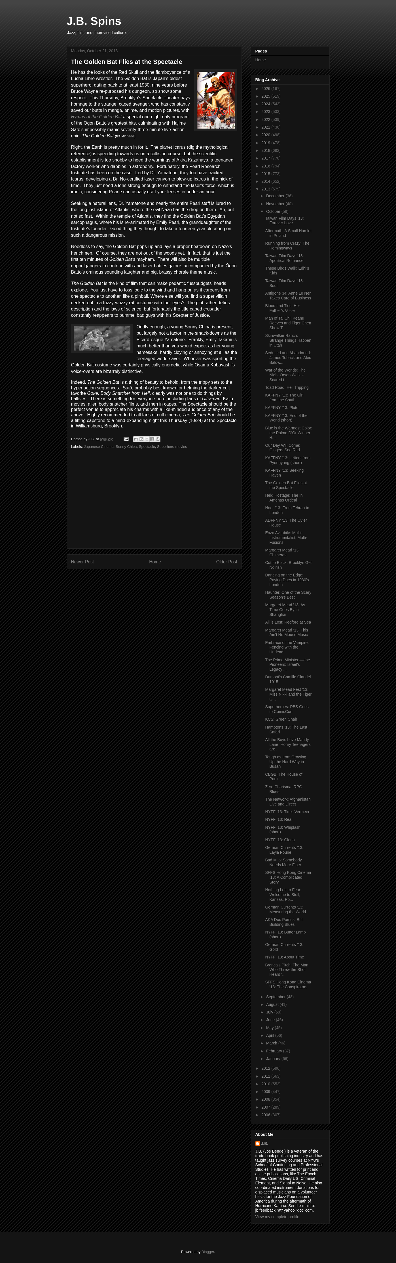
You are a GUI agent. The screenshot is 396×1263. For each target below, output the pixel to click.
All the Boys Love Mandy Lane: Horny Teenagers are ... (287, 744)
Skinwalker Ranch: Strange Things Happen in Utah (288, 340)
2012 (266, 1068)
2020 (266, 135)
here (130, 136)
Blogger (208, 1252)
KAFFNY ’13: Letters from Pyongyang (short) (287, 460)
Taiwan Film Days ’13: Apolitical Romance (284, 258)
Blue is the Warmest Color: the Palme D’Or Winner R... (288, 433)
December (275, 196)
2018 (266, 150)
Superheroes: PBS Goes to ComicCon (286, 709)
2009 (266, 1091)
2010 (266, 1084)
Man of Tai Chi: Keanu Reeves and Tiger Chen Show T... (288, 323)
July (270, 1012)
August (272, 1004)
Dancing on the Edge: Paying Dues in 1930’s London (287, 580)
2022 (266, 119)
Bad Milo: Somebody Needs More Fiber (283, 862)
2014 (266, 181)
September (276, 997)
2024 (266, 104)
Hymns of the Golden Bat (96, 116)
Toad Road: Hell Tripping (286, 387)
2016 (266, 166)
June (271, 1019)
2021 (266, 127)
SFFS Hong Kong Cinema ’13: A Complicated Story (288, 877)
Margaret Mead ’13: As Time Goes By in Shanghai (285, 610)
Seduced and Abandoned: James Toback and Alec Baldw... (288, 358)
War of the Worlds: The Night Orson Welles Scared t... (285, 375)
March (272, 1043)
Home (155, 561)
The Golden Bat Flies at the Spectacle (286, 485)
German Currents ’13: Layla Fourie (284, 850)
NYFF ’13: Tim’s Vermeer (287, 811)
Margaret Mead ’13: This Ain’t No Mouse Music (286, 632)
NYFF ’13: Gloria (280, 840)
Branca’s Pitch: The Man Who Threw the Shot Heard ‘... (286, 970)
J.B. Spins (94, 21)
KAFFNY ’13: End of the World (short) (286, 418)
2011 (266, 1076)
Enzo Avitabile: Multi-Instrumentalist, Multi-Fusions (286, 537)
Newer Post (82, 561)
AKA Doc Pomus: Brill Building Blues (284, 922)
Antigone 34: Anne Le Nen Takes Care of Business (288, 295)
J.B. (264, 1143)
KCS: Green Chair (281, 719)
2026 (266, 88)
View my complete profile (277, 1216)
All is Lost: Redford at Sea (288, 622)
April (270, 1035)
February (274, 1051)
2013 (266, 189)
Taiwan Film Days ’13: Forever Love (284, 220)
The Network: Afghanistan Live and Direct (287, 801)
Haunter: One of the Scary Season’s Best (288, 594)
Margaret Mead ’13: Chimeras (282, 552)
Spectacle (147, 446)
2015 (266, 173)
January (273, 1058)
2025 (266, 96)
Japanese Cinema (99, 446)
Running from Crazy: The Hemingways (287, 245)
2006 (266, 1115)
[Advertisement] (154, 504)
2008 (266, 1099)
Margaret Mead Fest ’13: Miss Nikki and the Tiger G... (288, 694)
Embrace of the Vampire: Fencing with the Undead (287, 647)
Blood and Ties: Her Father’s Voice (282, 308)
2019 (266, 142)
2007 (266, 1107)
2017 (266, 158)
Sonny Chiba (126, 446)
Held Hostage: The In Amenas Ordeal (283, 497)
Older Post (226, 561)
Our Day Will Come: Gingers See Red (282, 447)
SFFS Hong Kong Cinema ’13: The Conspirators (288, 984)
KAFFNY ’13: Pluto (281, 407)
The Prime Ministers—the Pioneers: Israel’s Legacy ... (287, 665)
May (270, 1027)
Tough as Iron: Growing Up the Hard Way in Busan (285, 762)
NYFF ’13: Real (278, 819)
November (275, 204)
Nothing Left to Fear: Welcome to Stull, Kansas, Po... (283, 895)
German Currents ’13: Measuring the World (285, 909)
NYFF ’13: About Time (284, 957)
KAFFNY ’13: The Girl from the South (284, 397)
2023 (266, 111)
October (273, 211)
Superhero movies (172, 446)
